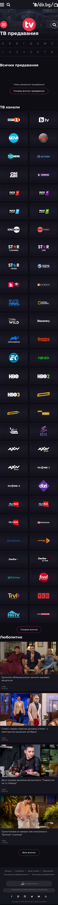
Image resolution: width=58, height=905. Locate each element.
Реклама (8, 871)
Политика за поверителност (16, 874)
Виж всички (29, 852)
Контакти (19, 871)
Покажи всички (29, 629)
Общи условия (33, 871)
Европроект (48, 871)
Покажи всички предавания (29, 91)
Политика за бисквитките (43, 874)
